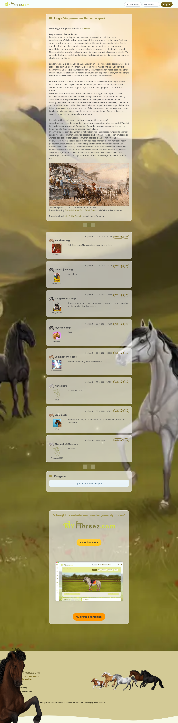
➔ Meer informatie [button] (89, 542)
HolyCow (86, 28)
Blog (57, 18)
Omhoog (118, 237)
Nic (66, 216)
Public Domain (91, 210)
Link (126, 237)
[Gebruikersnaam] (133, 4)
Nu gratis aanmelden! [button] (89, 616)
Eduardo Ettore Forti (74, 210)
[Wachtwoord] (151, 4)
